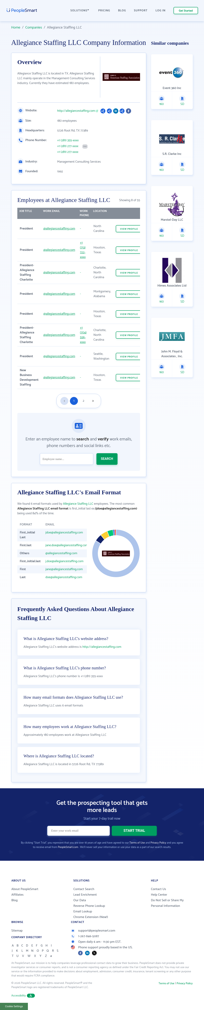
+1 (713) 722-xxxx (83, 250)
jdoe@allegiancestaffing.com (64, 532)
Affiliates (17, 894)
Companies (33, 28)
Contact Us (158, 889)
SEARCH (107, 459)
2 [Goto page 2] (83, 401)
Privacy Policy (158, 843)
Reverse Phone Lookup (89, 906)
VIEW (129, 229)
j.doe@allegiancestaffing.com (64, 561)
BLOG (122, 10)
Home (15, 28)
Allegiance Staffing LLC (78, 503)
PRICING (104, 10)
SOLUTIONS (80, 10)
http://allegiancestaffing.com (76, 111)
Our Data (79, 900)
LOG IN (161, 10)
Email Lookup (82, 911)
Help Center (159, 894)
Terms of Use (137, 843)
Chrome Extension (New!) (90, 917)
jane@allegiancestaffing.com (64, 569)
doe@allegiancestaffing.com (63, 577)
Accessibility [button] (23, 995)
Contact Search (83, 889)
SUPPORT (140, 10)
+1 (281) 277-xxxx (67, 146)
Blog (14, 900)
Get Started (186, 11)
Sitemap (17, 930)
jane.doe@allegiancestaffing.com (66, 545)
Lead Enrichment (85, 894)
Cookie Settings (14, 1006)
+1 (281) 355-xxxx (68, 140)
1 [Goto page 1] (74, 401)
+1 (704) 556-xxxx (83, 335)
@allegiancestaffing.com (59, 228)
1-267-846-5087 (85, 936)
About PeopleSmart (24, 889)
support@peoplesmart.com (93, 930)
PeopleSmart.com (68, 847)
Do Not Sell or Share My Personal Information (167, 903)
